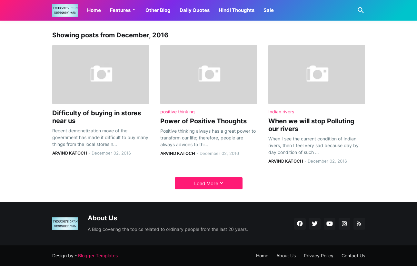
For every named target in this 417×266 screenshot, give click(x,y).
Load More (206, 183)
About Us (286, 255)
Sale (268, 10)
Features (120, 10)
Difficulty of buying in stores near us (96, 117)
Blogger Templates (98, 255)
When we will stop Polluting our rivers (311, 125)
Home (94, 10)
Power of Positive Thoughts (203, 121)
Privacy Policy (318, 255)
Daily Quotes (195, 10)
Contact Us (353, 255)
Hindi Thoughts (236, 10)
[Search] (359, 10)
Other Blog (158, 10)
